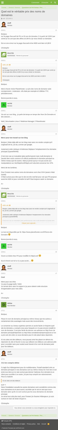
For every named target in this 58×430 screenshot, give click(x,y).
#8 (56, 310)
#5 (56, 201)
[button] (2, 2)
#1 (56, 30)
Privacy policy (31, 424)
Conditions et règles (19, 424)
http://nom (49, 330)
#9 (56, 359)
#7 (56, 273)
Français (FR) (7, 421)
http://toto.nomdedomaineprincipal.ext (37, 333)
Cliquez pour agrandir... (29, 223)
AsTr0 (9, 103)
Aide (38, 424)
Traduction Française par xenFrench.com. (13, 428)
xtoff (4, 18)
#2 (56, 60)
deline (9, 303)
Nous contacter (6, 424)
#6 (56, 252)
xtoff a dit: (6, 65)
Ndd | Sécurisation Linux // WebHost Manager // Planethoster (23, 121)
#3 (56, 110)
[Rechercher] (55, 2)
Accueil (44, 424)
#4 (56, 134)
